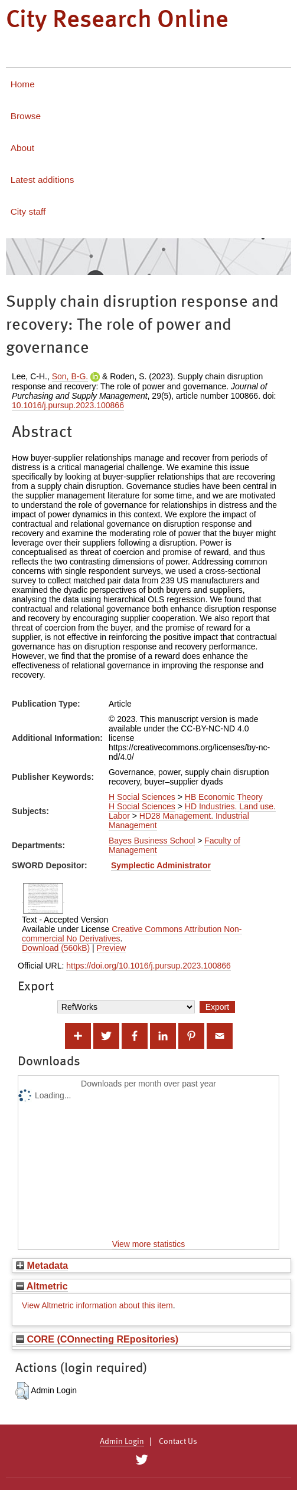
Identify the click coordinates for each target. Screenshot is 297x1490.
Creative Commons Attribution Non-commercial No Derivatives (132, 933)
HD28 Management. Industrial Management (179, 820)
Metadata (42, 1265)
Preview (111, 948)
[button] (22, 1391)
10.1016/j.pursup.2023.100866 (68, 405)
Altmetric (42, 1286)
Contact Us (178, 1442)
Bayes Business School (152, 840)
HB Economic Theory (224, 797)
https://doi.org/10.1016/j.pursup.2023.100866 (148, 965)
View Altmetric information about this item (97, 1305)
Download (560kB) (56, 948)
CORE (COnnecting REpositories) (97, 1339)
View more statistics (148, 1244)
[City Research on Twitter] (142, 1460)
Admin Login (122, 1442)
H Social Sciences (142, 797)
